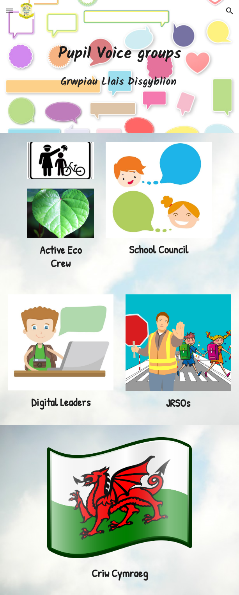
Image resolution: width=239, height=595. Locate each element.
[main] (119, 66)
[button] (9, 10)
